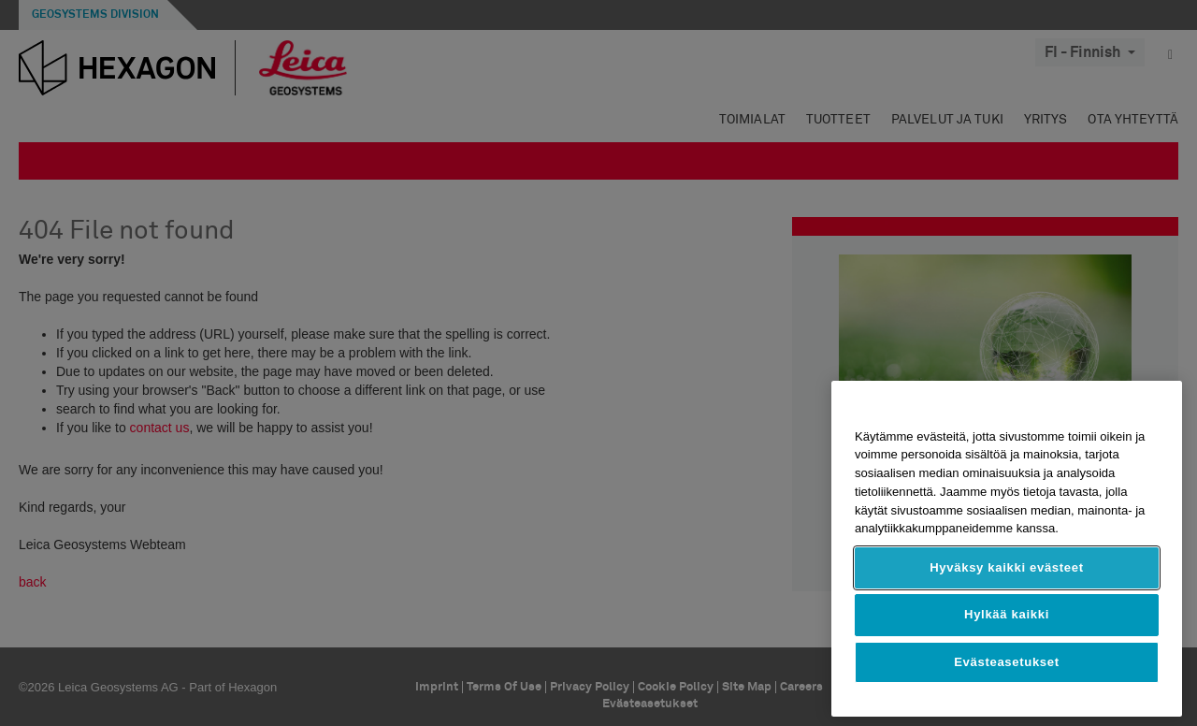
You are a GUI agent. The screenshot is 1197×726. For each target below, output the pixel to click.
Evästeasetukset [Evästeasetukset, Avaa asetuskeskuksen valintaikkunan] (1007, 662)
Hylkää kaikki (1006, 614)
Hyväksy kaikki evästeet (1007, 567)
